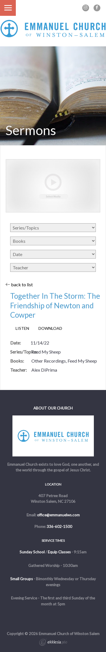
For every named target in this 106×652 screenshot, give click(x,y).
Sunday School (32, 552)
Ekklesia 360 (53, 643)
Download (50, 328)
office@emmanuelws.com (58, 515)
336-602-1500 (59, 526)
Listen (22, 328)
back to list (19, 284)
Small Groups (21, 579)
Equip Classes (59, 552)
